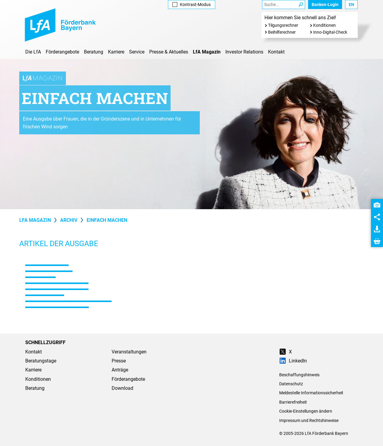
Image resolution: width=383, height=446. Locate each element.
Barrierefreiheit (293, 402)
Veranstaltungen (129, 352)
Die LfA (33, 52)
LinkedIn (293, 361)
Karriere (116, 52)
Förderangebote (62, 52)
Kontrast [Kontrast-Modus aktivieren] (191, 4)
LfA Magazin (207, 52)
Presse (119, 361)
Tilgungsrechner (283, 25)
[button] (377, 205)
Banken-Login (325, 4)
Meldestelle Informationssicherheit (311, 392)
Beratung (93, 52)
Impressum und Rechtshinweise (308, 420)
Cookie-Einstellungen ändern (305, 411)
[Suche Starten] (300, 4)
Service (136, 52)
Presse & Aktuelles (168, 52)
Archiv (68, 220)
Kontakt (276, 52)
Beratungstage (40, 361)
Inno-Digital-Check (330, 32)
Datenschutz (291, 383)
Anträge (120, 370)
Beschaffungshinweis (299, 374)
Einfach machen (107, 220)
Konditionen (324, 25)
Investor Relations (244, 52)
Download (122, 388)
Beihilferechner (282, 32)
